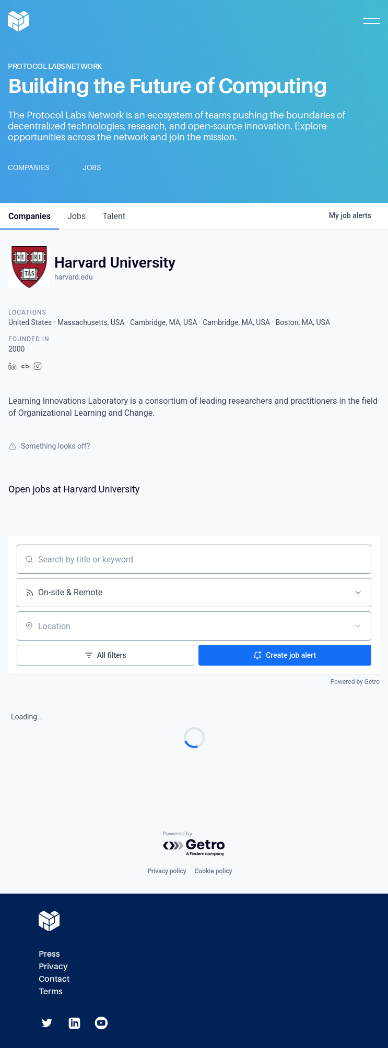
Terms (51, 991)
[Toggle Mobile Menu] (371, 21)
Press (49, 954)
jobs (76, 216)
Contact (54, 979)
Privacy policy (166, 871)
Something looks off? (49, 446)
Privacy (53, 966)
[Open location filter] (357, 626)
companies (29, 216)
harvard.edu (73, 277)
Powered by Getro (355, 681)
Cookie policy (213, 871)
